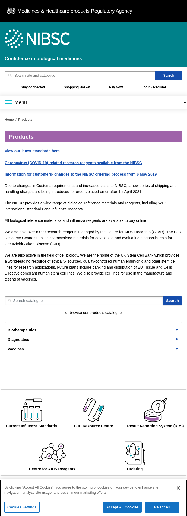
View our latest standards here (32, 151)
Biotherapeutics (22, 330)
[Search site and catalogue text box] (80, 75)
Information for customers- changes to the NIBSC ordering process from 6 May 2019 (81, 174)
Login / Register (154, 87)
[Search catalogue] (84, 300)
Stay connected (33, 87)
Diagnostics (18, 339)
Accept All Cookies (122, 509)
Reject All (162, 509)
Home (9, 120)
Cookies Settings (22, 509)
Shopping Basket (77, 87)
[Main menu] (93, 102)
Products (25, 120)
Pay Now (116, 87)
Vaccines (16, 349)
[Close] (178, 489)
